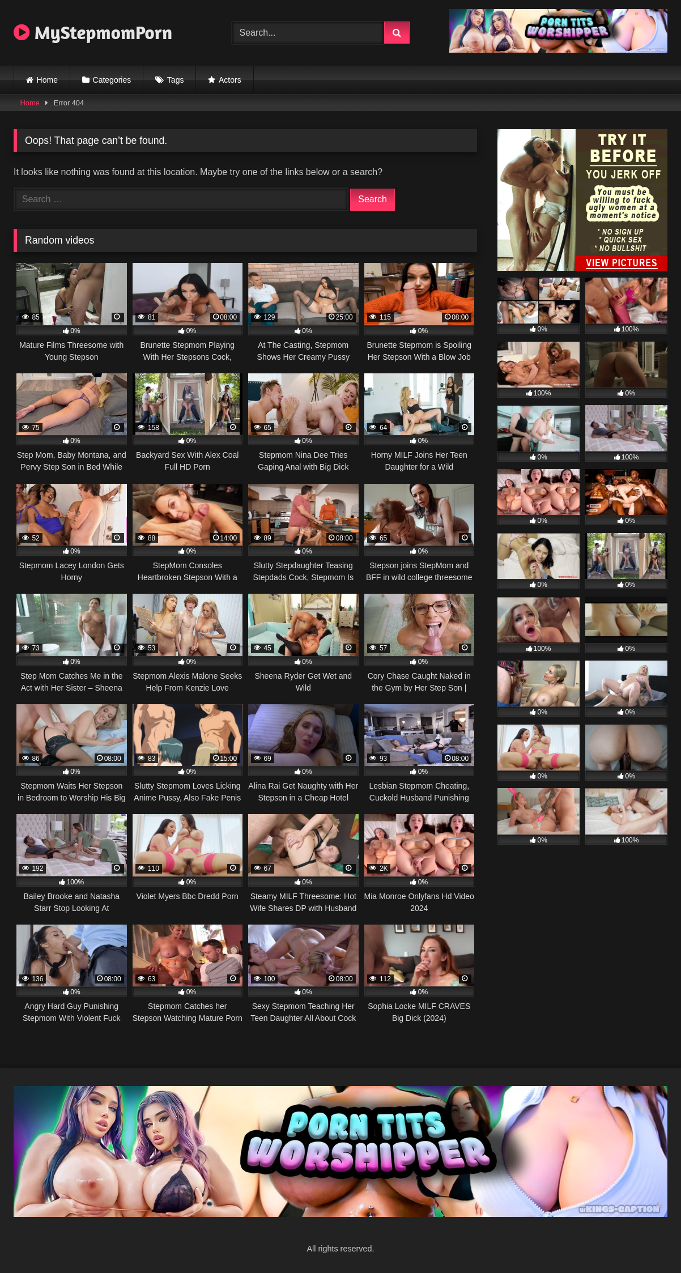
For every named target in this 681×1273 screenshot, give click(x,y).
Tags (175, 79)
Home (47, 79)
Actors (230, 79)
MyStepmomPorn (93, 32)
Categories (112, 79)
